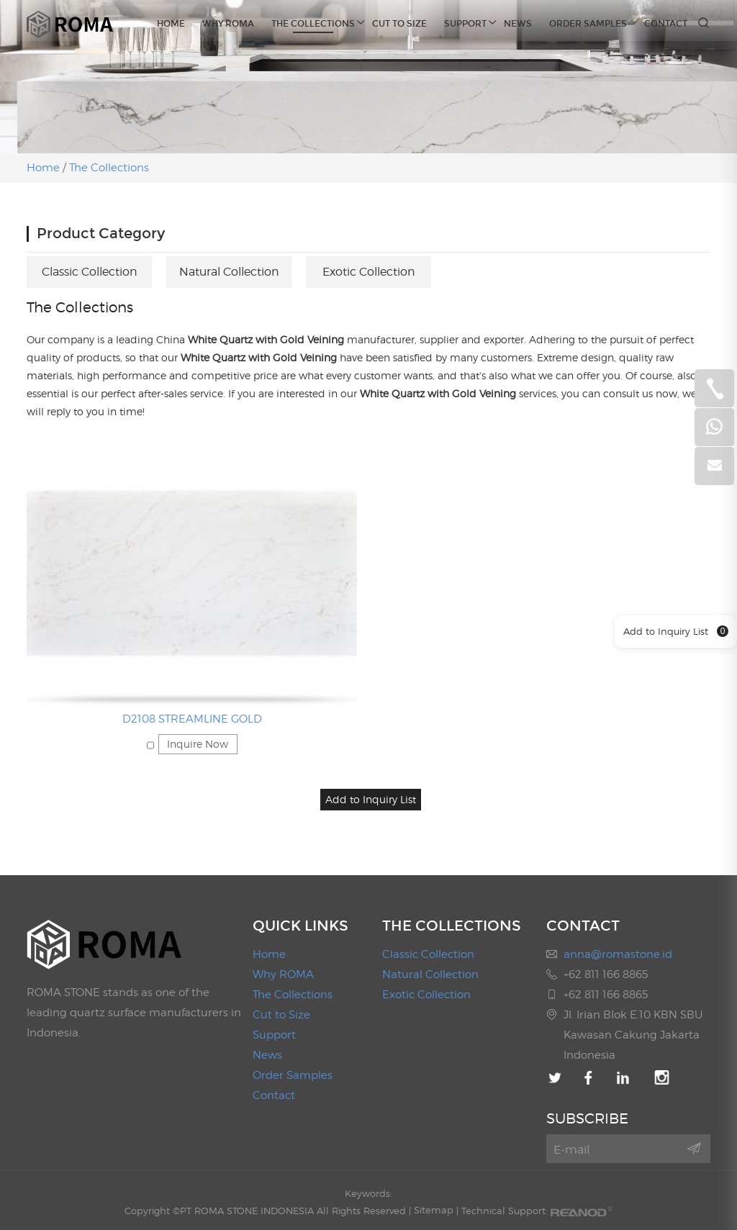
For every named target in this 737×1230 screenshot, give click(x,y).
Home (171, 24)
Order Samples (588, 24)
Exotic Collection (368, 271)
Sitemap (433, 1209)
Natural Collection (229, 271)
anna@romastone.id (618, 952)
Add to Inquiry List (675, 632)
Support (465, 22)
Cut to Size (399, 24)
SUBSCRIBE (587, 1117)
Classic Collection (89, 271)
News (518, 24)
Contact (665, 24)
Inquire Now (197, 742)
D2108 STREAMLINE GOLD (192, 718)
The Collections (313, 22)
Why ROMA (228, 24)
